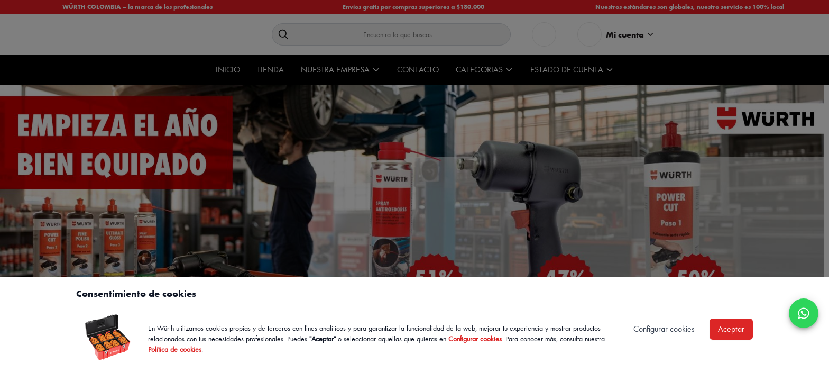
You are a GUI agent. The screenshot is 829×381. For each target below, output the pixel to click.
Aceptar (731, 329)
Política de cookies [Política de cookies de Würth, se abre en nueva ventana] (174, 348)
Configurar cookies (475, 338)
